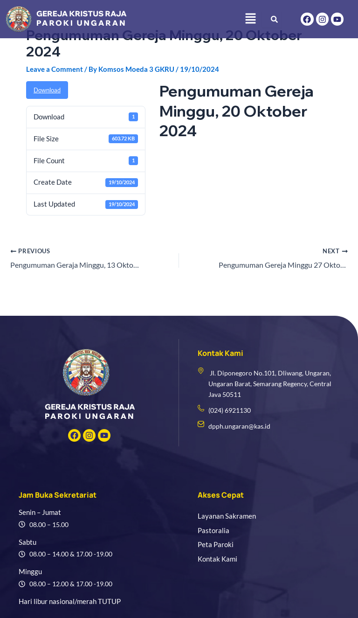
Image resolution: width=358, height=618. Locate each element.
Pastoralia (213, 531)
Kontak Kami (217, 559)
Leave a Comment (54, 69)
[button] (250, 19)
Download (47, 90)
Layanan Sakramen (227, 516)
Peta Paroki (216, 545)
